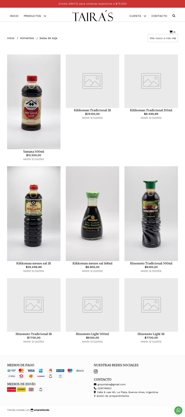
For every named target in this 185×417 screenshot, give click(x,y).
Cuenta (137, 16)
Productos (35, 16)
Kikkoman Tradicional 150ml (151, 112)
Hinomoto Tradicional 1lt (34, 336)
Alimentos (27, 40)
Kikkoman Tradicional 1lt (92, 112)
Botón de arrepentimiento (111, 398)
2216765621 (102, 390)
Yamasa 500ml (33, 154)
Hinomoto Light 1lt (151, 336)
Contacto (159, 16)
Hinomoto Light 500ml (92, 336)
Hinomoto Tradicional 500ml (151, 265)
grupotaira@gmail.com (110, 386)
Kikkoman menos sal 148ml (92, 265)
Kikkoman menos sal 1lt (33, 265)
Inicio (14, 16)
